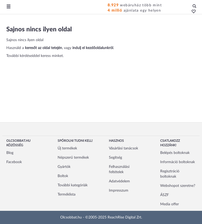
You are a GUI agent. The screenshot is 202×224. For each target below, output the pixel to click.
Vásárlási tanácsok (123, 148)
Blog (9, 153)
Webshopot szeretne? (177, 186)
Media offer (169, 204)
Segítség (115, 157)
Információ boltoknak (177, 162)
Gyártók (64, 167)
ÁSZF (164, 195)
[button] (192, 12)
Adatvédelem (119, 181)
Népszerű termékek (73, 157)
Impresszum (118, 190)
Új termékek (67, 148)
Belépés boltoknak (175, 153)
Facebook (14, 162)
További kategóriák (73, 185)
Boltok (63, 176)
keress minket (52, 56)
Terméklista (66, 194)
